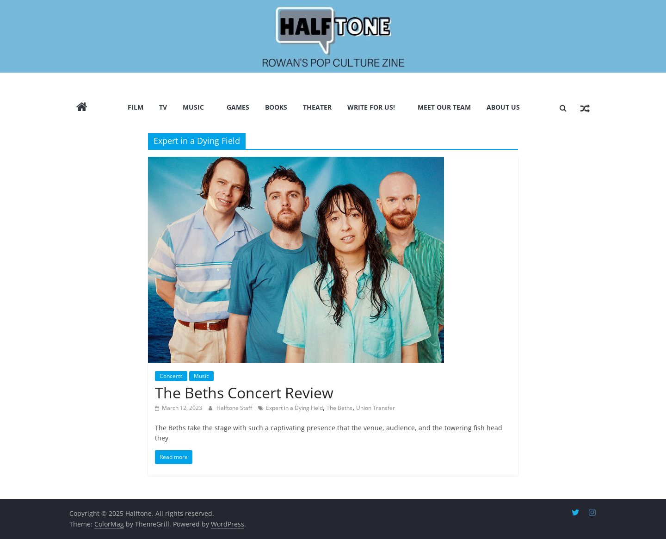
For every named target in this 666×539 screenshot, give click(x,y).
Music (193, 107)
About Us (503, 107)
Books (276, 107)
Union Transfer (375, 408)
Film (135, 107)
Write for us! (371, 107)
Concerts (171, 376)
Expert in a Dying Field (294, 408)
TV (163, 107)
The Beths (339, 408)
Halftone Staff (234, 408)
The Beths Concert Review (244, 393)
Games (238, 107)
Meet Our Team (444, 107)
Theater (317, 107)
